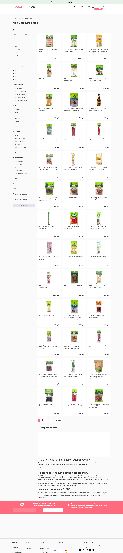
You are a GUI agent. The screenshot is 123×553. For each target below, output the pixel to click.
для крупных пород (20, 91)
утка (16, 115)
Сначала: (99, 30)
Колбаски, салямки (20, 138)
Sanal (16, 55)
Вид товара (16, 131)
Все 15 (24, 61)
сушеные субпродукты (21, 147)
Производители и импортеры (44, 549)
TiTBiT (16, 52)
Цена (14, 30)
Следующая (57, 420)
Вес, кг (15, 184)
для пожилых (18, 79)
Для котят (28, 548)
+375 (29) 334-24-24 (85, 6)
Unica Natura (18, 49)
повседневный (19, 161)
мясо (16, 112)
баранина (17, 118)
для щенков (18, 76)
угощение (17, 167)
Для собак (28, 551)
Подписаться (53, 510)
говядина (17, 109)
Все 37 (24, 126)
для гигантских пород (21, 100)
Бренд (14, 40)
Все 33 (24, 152)
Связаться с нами (16, 550)
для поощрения (19, 164)
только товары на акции (21, 199)
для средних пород (20, 94)
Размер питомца (18, 84)
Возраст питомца (18, 66)
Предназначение (18, 157)
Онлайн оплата (44, 545)
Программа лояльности (15, 546)
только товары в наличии (22, 194)
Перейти (70, 1)
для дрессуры (19, 170)
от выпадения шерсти (21, 173)
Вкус (14, 105)
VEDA (16, 46)
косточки (17, 144)
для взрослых (19, 73)
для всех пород (19, 88)
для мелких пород (20, 97)
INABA (16, 43)
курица (17, 121)
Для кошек (28, 545)
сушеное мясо (19, 141)
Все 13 (24, 178)
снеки (16, 135)
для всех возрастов (20, 70)
